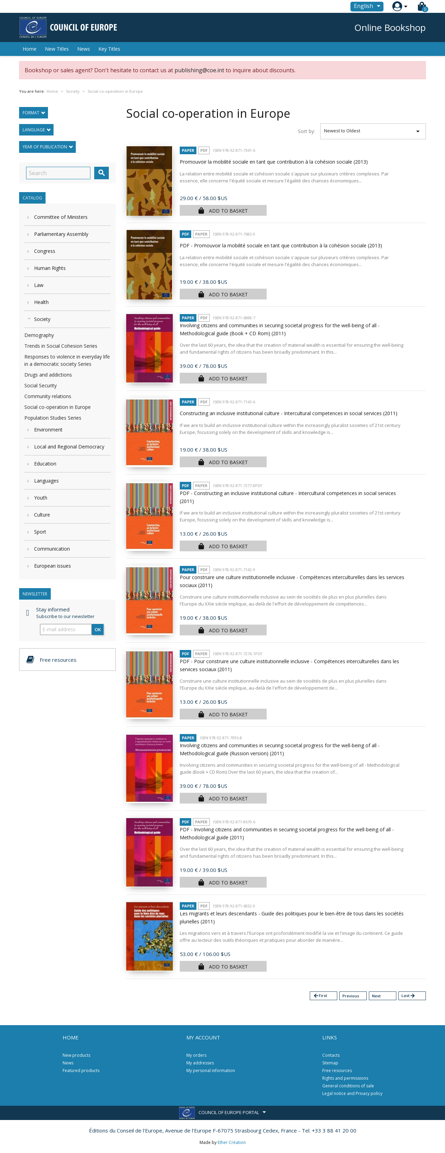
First (320, 996)
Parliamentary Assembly (61, 234)
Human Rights (50, 268)
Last (408, 996)
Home (30, 49)
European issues (52, 565)
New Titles (57, 49)
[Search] (58, 173)
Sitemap (330, 1063)
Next (376, 995)
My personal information (210, 1070)
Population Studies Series (52, 417)
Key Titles (109, 49)
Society (42, 319)
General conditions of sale (348, 1086)
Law (38, 285)
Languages (46, 480)
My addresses (200, 1063)
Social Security (40, 385)
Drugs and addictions (48, 374)
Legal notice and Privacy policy (352, 1093)
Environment (48, 429)
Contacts (331, 1055)
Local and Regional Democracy (69, 446)
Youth (40, 497)
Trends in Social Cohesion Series (60, 346)
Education (45, 463)
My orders (196, 1055)
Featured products (81, 1070)
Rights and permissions (345, 1078)
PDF (204, 150)
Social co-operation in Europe (57, 407)
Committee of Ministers (61, 217)
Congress (44, 251)
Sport (40, 531)
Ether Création (232, 1142)
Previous (350, 995)
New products (76, 1055)
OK (98, 629)
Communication (52, 548)
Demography (39, 335)
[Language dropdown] (368, 6)
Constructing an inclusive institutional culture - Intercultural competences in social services (288, 413)
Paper (188, 150)
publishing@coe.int (199, 70)
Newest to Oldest (373, 131)
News (83, 49)
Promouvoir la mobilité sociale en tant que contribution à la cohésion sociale (274, 161)
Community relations (47, 396)
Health (41, 302)
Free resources (337, 1070)
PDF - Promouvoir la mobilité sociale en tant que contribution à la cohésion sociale (281, 245)
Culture (42, 514)
